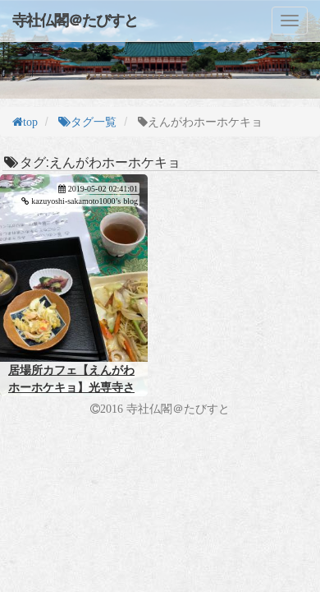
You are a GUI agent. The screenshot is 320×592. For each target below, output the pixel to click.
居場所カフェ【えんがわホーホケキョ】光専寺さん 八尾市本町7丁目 (71, 387)
